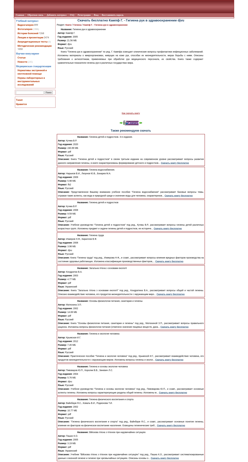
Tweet (19, 100)
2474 (46, 37)
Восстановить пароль (113, 15)
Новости (22, 61)
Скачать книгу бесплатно (175, 163)
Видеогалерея (26, 25)
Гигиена (77, 25)
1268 (41, 33)
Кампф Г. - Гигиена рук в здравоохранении (105, 25)
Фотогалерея (25, 29)
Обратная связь (35, 15)
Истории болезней (28, 33)
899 (36, 25)
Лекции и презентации (30, 37)
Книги (68, 25)
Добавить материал (57, 15)
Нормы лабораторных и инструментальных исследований (31, 81)
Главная (20, 15)
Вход (96, 15)
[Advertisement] (130, 88)
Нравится (21, 104)
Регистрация (84, 15)
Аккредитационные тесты (33, 41)
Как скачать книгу (131, 113)
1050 (20, 49)
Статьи (22, 57)
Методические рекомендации (35, 45)
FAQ (72, 15)
